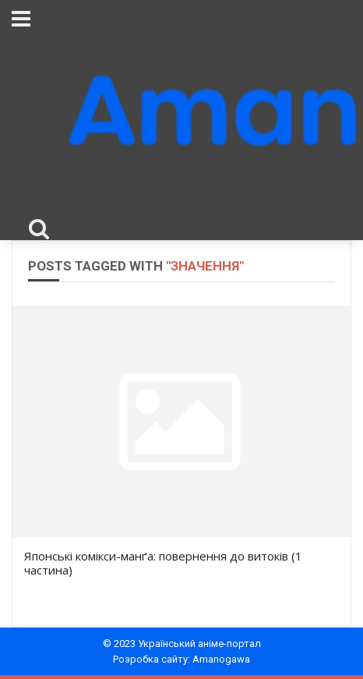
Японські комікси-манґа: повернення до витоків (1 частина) (163, 563)
